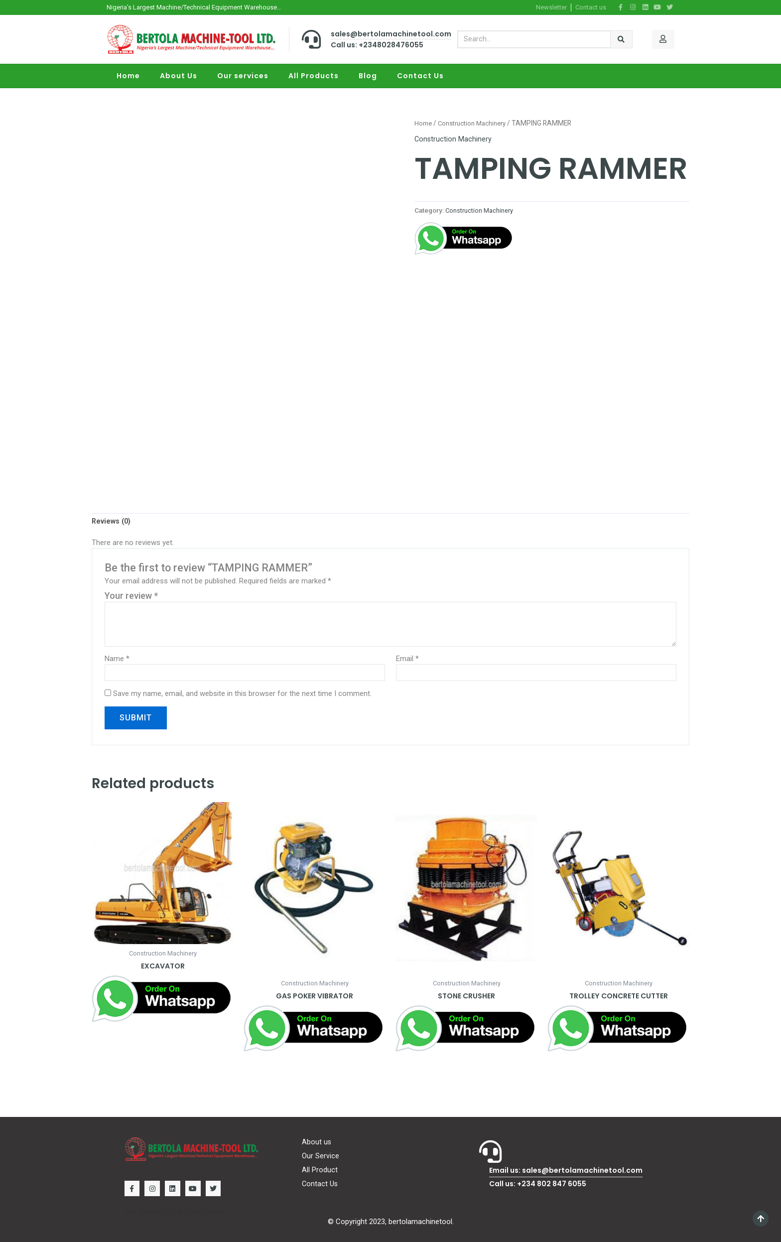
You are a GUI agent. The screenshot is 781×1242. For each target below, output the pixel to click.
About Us (178, 76)
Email (407, 659)
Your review (131, 596)
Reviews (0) (112, 522)
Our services (242, 76)
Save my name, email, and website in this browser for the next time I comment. (242, 694)
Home (128, 76)
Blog (368, 76)
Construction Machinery (474, 123)
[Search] (621, 39)
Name (117, 659)
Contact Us (420, 76)
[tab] (112, 522)
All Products (313, 76)
